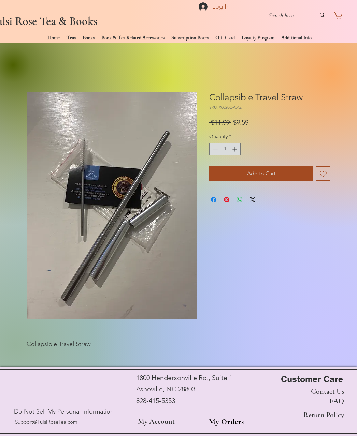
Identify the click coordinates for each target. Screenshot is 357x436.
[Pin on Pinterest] (227, 200)
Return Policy (323, 414)
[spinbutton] (225, 149)
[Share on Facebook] (214, 200)
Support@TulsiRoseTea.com (46, 422)
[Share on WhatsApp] (239, 200)
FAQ (337, 400)
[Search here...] (287, 15)
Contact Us (327, 391)
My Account (156, 421)
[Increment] (235, 149)
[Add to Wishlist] (323, 173)
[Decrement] (214, 149)
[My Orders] (224, 422)
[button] (338, 15)
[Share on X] (252, 200)
